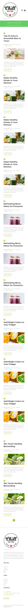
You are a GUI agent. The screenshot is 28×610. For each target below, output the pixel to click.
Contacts (5, 568)
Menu (5, 571)
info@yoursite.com (9, 594)
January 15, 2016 (6, 328)
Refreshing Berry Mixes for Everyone (14, 203)
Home (8, 25)
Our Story (6, 566)
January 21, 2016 (6, 209)
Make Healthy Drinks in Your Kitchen (14, 163)
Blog (11, 25)
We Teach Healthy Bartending (14, 443)
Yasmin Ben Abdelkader (16, 44)
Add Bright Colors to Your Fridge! (14, 322)
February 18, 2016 (7, 44)
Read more (8, 69)
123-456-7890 (8, 591)
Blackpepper (6, 606)
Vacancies (6, 569)
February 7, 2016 (6, 86)
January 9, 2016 (6, 449)
